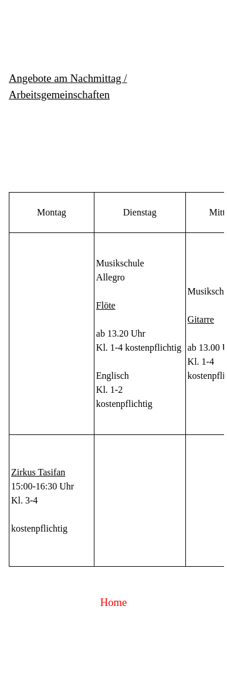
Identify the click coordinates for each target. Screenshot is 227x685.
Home (113, 602)
